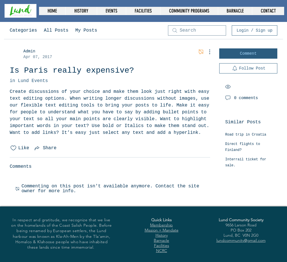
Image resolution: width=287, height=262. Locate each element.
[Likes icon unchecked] (13, 148)
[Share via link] (45, 148)
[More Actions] (206, 51)
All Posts (56, 30)
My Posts (86, 30)
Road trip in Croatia (245, 135)
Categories (23, 30)
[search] (197, 30)
